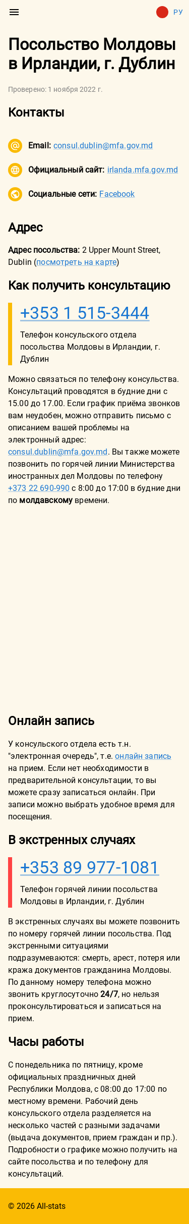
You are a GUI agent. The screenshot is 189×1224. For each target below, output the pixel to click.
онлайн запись (143, 756)
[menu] (14, 12)
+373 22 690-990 (39, 488)
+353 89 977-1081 (89, 867)
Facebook (117, 194)
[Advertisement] (94, 609)
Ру (169, 12)
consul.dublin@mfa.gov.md (103, 145)
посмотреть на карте (76, 262)
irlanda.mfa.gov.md (142, 170)
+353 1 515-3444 (85, 313)
